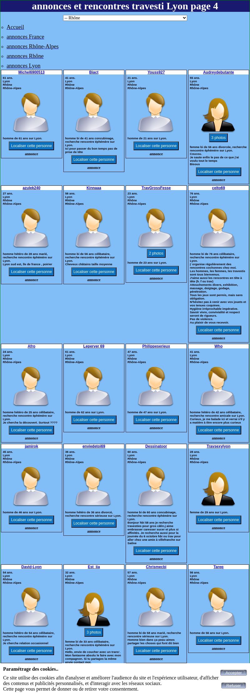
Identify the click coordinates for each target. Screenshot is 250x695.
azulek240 (31, 188)
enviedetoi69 (93, 446)
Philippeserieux (156, 346)
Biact (93, 72)
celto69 (218, 188)
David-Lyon (31, 567)
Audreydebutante (218, 72)
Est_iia (94, 567)
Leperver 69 (93, 346)
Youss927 (156, 72)
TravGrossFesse (156, 188)
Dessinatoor (156, 446)
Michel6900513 (31, 72)
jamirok (31, 446)
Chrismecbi (156, 567)
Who (218, 346)
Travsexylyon (218, 446)
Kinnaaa (94, 188)
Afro (31, 346)
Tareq (218, 567)
